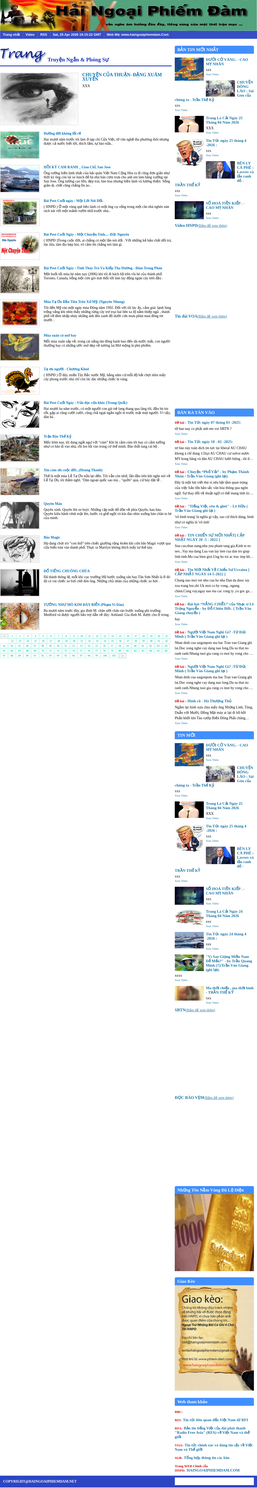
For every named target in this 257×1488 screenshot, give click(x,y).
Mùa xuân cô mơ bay (60, 335)
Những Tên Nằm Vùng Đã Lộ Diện (210, 1190)
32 (89, 641)
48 (42, 645)
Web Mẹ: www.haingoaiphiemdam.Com (138, 34)
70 (42, 650)
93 (50, 655)
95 (66, 655)
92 (42, 655)
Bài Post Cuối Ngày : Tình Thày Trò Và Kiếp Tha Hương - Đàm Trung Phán (103, 268)
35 (112, 641)
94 (58, 655)
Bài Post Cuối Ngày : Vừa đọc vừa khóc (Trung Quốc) (85, 403)
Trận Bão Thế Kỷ (57, 436)
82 (135, 650)
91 (35, 655)
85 (158, 650)
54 (89, 645)
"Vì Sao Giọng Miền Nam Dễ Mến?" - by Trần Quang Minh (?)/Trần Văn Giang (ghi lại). (229, 963)
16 (128, 636)
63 (158, 645)
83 (143, 650)
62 (150, 645)
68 (27, 650)
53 (81, 645)
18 (143, 636)
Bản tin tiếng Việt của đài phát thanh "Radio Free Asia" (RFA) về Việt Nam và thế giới (212, 1432)
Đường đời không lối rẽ (62, 133)
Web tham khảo (192, 1401)
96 (73, 655)
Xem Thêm (212, 74)
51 (66, 645)
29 (66, 641)
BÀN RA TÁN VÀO (196, 412)
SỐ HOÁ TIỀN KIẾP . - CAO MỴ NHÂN (225, 205)
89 (19, 655)
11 (89, 636)
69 (35, 650)
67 (19, 650)
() (201, 226)
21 (166, 636)
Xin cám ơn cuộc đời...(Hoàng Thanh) (73, 470)
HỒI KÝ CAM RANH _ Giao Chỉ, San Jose (77, 167)
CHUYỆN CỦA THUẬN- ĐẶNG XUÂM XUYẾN (122, 77)
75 (81, 650)
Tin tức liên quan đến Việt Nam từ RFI (211, 1420)
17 (135, 636)
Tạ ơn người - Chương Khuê (66, 369)
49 (50, 645)
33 (97, 641)
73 (66, 650)
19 (151, 636)
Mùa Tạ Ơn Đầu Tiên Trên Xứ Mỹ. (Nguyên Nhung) (84, 302)
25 (35, 641)
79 (112, 650)
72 (58, 650)
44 (12, 645)
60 (135, 645)
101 (114, 655)
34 (105, 641)
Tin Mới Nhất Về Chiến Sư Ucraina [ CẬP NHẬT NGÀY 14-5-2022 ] (212, 572)
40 (151, 641)
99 (96, 655)
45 (19, 645)
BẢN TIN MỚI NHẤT (198, 49)
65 (4, 650)
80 (119, 650)
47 (35, 645)
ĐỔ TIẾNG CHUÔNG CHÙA (67, 571)
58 (119, 645)
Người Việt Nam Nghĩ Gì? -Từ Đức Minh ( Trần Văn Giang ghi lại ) (210, 634)
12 (97, 636)
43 (4, 645)
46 (27, 645)
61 (143, 645)
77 (96, 650)
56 (104, 645)
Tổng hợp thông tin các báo (202, 1458)
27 (51, 641)
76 (89, 650)
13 (105, 636)
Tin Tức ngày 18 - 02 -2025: (204, 442)
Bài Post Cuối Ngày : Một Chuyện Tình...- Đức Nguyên (86, 234)
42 (166, 641)
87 (4, 655)
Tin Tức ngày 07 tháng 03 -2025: (208, 422)
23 (20, 641)
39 (143, 641)
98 (89, 655)
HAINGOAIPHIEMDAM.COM (207, 1468)
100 (105, 655)
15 (120, 636)
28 (58, 641)
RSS (43, 34)
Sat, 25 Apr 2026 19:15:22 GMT (77, 34)
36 (120, 641)
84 (150, 650)
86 (166, 650)
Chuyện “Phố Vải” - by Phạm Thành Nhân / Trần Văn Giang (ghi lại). (212, 474)
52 (73, 645)
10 (81, 636)
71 (50, 650)
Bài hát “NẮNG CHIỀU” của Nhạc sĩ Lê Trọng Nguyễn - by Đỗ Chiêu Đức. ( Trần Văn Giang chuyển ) (214, 608)
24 (27, 641)
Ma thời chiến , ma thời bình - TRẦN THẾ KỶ (230, 990)
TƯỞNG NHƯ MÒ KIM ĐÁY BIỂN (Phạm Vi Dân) (84, 605)
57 (112, 645)
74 (73, 650)
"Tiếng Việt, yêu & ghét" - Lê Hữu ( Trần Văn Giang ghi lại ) (211, 508)
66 (12, 650)
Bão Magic (52, 537)
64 (166, 645)
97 (81, 655)
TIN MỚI (186, 735)
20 (159, 636)
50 (58, 645)
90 (27, 655)
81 (127, 650)
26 (43, 641)
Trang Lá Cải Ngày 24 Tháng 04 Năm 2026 (224, 913)
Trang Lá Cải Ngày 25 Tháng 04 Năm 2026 (224, 120)
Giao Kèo (186, 1281)
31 (81, 641)
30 (74, 641)
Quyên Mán (53, 504)
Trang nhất (11, 34)
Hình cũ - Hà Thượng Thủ (203, 701)
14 (112, 636)
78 (104, 650)
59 (127, 645)
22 (12, 641)
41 (159, 641)
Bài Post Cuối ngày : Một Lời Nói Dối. (73, 201)
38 (135, 641)
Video (29, 34)
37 (128, 641)
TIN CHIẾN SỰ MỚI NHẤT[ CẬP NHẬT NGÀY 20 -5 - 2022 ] (209, 537)
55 (96, 645)
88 (12, 655)
